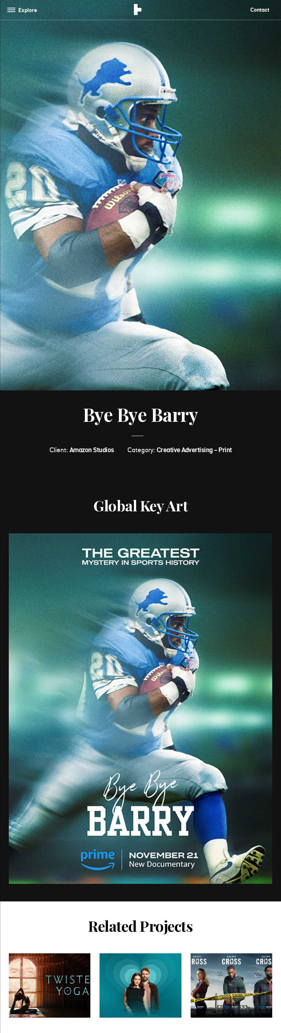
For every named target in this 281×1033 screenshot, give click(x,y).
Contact (259, 9)
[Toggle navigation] (23, 10)
